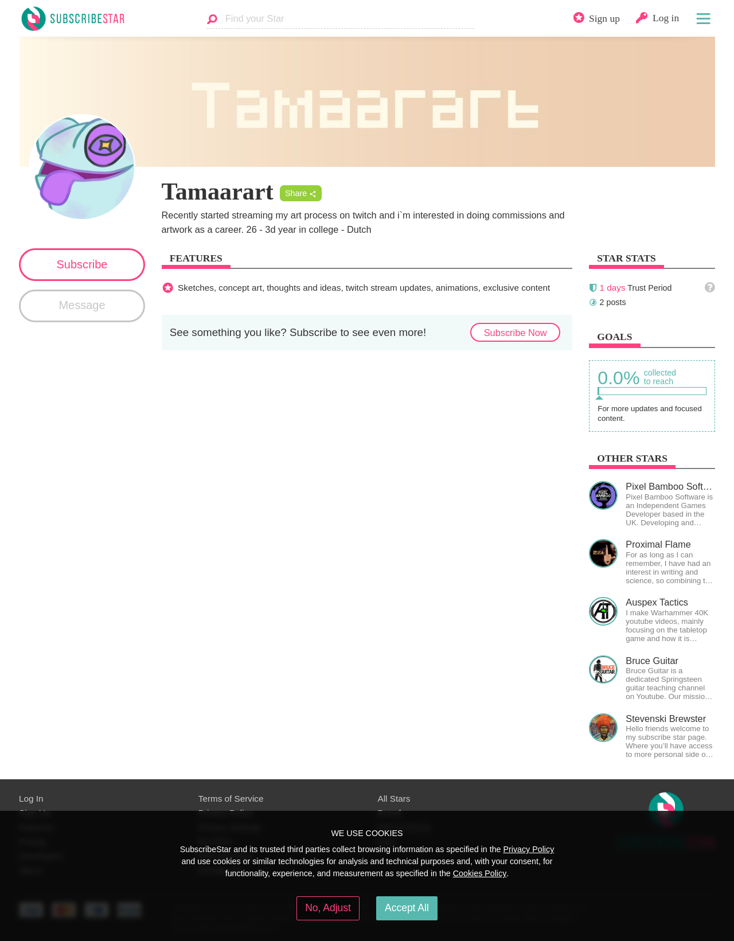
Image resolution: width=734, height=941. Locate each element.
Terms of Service (231, 798)
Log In (31, 798)
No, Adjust (328, 907)
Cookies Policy (480, 873)
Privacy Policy (528, 849)
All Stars (394, 798)
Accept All (407, 907)
